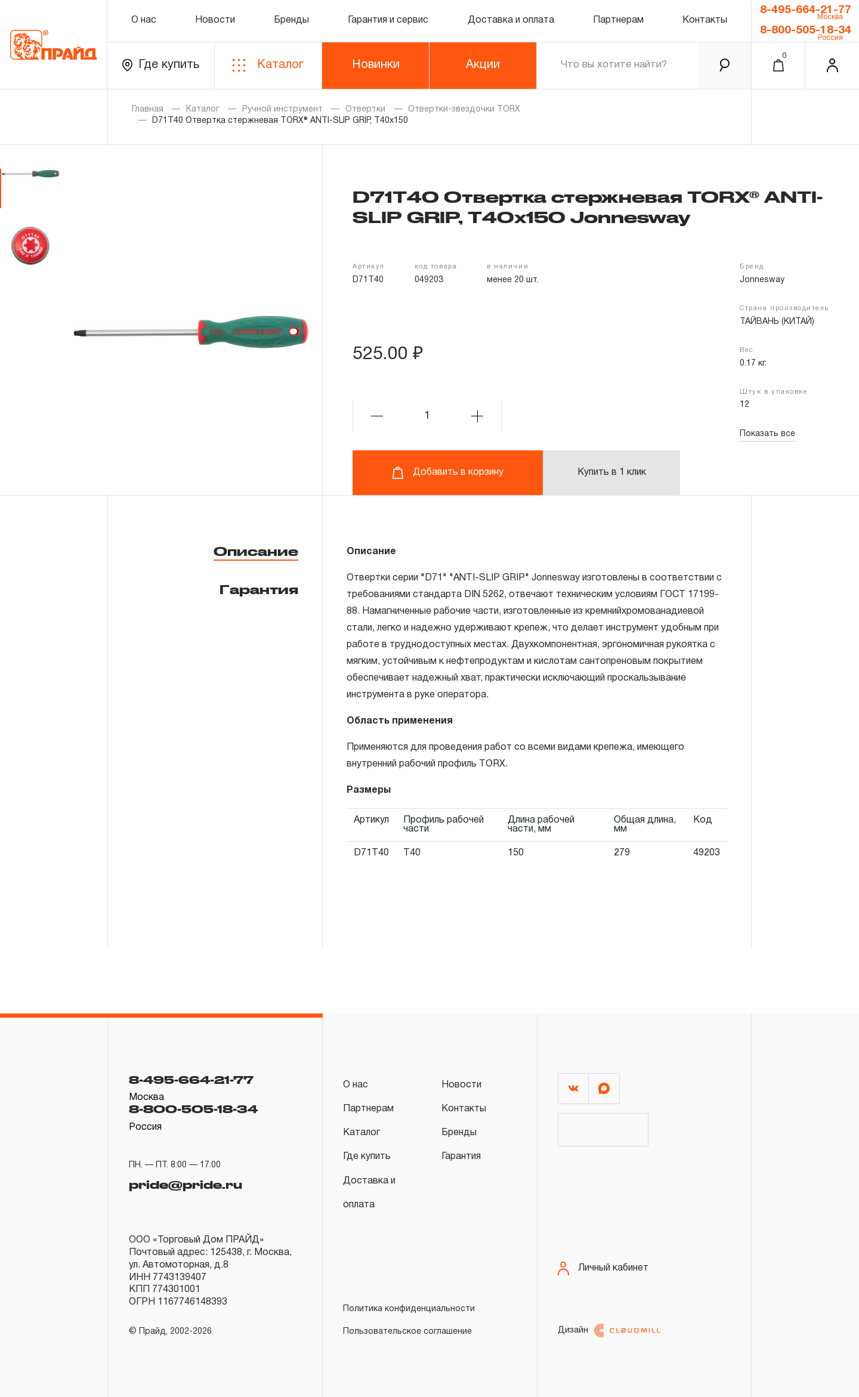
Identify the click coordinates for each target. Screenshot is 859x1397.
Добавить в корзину (447, 472)
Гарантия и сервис (388, 20)
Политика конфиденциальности (409, 1309)
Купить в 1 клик (611, 472)
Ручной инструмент (282, 109)
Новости (215, 20)
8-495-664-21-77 (805, 10)
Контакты (704, 20)
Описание (256, 551)
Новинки (376, 65)
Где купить (160, 65)
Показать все (767, 434)
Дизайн (609, 1330)
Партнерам (618, 20)
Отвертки (365, 109)
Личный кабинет (603, 1268)
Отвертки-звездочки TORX (464, 109)
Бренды (291, 20)
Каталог (268, 65)
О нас (143, 20)
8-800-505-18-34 (805, 30)
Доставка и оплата (511, 20)
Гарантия (259, 589)
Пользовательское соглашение (407, 1332)
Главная (147, 109)
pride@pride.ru (185, 1180)
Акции (483, 65)
